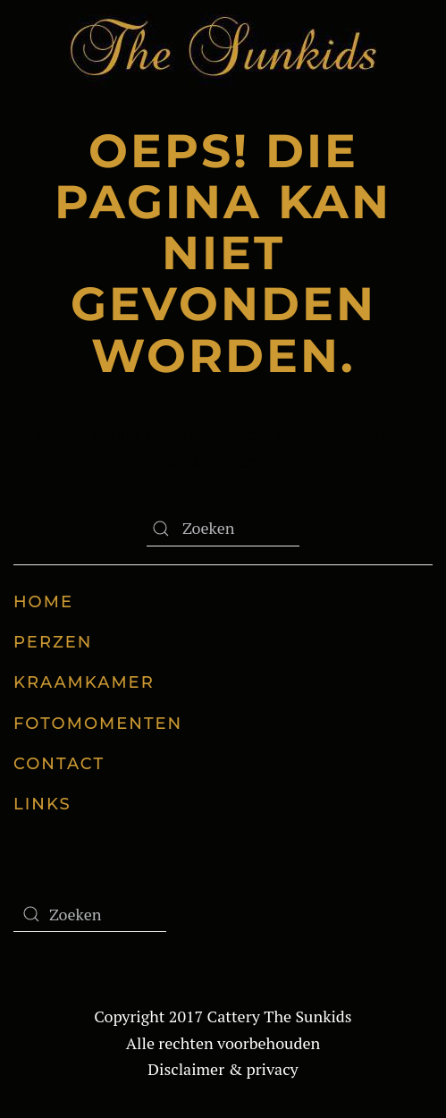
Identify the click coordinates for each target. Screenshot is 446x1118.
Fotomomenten (97, 723)
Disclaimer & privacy (222, 1069)
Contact (59, 764)
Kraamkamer (84, 682)
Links (42, 804)
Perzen (52, 642)
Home (43, 602)
